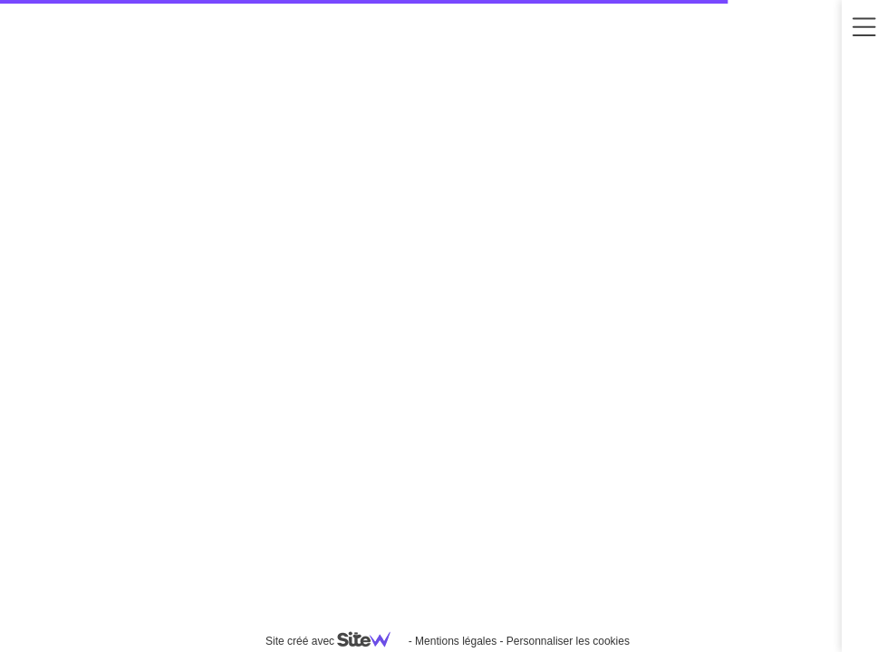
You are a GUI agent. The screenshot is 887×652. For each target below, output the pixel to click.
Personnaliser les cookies (568, 641)
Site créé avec (335, 641)
